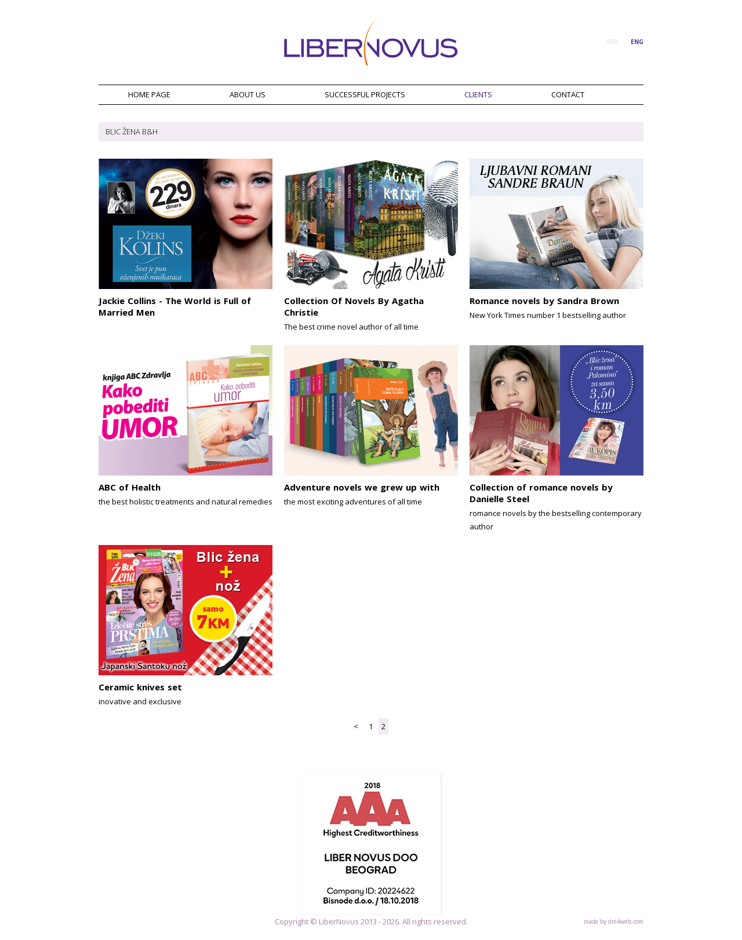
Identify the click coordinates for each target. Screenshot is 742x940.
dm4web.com (625, 921)
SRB (611, 42)
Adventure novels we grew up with (361, 487)
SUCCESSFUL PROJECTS (365, 94)
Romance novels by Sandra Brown (544, 300)
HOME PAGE (149, 94)
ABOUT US (247, 94)
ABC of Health (130, 487)
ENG (637, 42)
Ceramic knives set (140, 687)
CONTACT (567, 94)
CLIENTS (478, 94)
